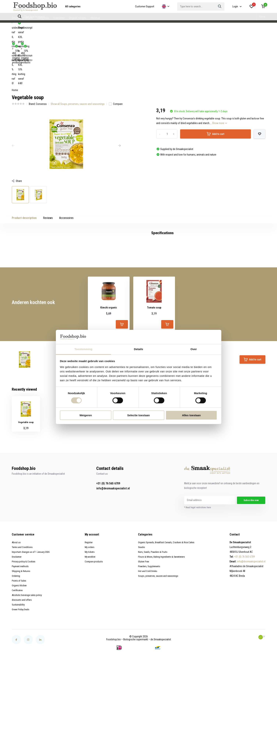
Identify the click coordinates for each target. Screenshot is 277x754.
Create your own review (247, 305)
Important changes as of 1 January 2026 (33, 620)
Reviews (48, 162)
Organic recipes (77, 17)
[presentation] (13, 89)
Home (15, 34)
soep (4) (122, 288)
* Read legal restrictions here (197, 576)
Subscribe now (251, 569)
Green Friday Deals (21, 678)
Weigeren (85, 415)
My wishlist (91, 625)
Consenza (41, 48)
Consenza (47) (29, 288)
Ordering (16, 644)
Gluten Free (142, 630)
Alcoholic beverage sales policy (28, 664)
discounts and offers (23, 668)
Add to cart (215, 78)
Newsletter (59, 17)
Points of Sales (20, 649)
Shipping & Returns (21, 640)
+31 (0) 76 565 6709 (108, 552)
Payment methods (21, 635)
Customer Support (144, 6)
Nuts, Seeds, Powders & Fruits (152, 620)
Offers (15, 17)
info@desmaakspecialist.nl (113, 557)
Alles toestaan (191, 415)
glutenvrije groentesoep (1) (76, 288)
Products (28, 17)
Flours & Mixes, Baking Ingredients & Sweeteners (162, 625)
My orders (90, 616)
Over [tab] (193, 349)
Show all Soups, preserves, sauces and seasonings (78, 48)
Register (89, 611)
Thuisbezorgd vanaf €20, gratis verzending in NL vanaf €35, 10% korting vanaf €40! (131, 27)
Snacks (140, 616)
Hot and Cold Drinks (147, 640)
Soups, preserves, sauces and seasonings (159, 644)
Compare (116, 48)
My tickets (90, 620)
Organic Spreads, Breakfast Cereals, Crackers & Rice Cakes (167, 611)
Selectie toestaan (138, 415)
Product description (24, 162)
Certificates (18, 659)
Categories (43, 17)
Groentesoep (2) (103, 288)
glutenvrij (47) (49, 288)
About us (95, 17)
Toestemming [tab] (83, 349)
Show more (219, 67)
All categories (73, 6)
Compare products (95, 630)
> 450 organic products (28, 27)
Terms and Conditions (23, 616)
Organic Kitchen (20, 654)
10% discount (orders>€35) (64, 27)
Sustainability (19, 673)
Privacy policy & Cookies (24, 630)
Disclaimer (17, 625)
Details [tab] (138, 349)
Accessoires (66, 162)
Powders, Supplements (149, 635)
